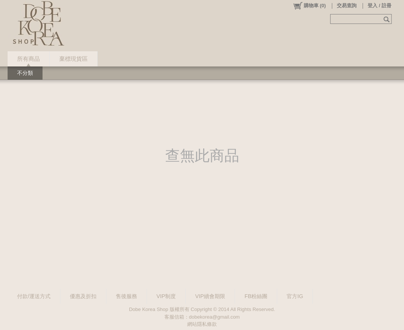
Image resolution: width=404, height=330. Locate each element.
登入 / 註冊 (379, 5)
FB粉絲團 (256, 296)
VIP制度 (166, 296)
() (309, 5)
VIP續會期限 (210, 296)
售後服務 (126, 296)
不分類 (25, 73)
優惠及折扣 (83, 296)
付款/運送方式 (33, 296)
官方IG (295, 296)
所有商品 (28, 58)
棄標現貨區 (73, 58)
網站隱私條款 (202, 324)
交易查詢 (347, 5)
